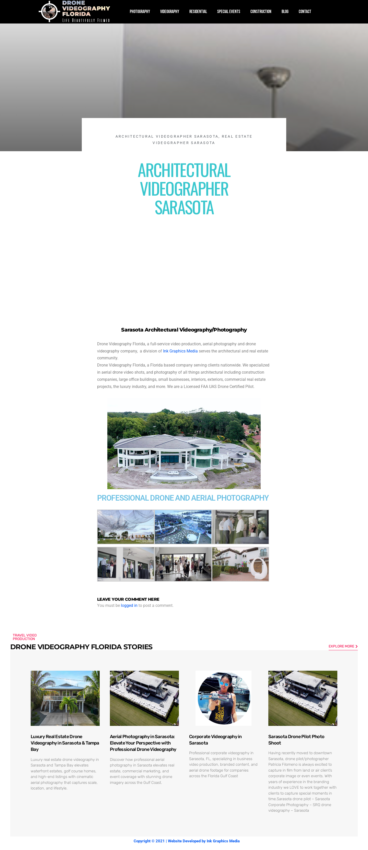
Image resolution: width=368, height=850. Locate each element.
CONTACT (305, 11)
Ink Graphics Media (180, 351)
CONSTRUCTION (260, 11)
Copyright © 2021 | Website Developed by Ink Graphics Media (187, 841)
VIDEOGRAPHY (169, 11)
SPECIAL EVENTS (228, 11)
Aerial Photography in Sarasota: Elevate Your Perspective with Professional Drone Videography (143, 743)
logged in (129, 605)
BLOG (285, 11)
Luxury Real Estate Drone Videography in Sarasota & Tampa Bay (65, 743)
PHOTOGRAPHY (140, 11)
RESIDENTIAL (198, 11)
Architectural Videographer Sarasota (167, 136)
